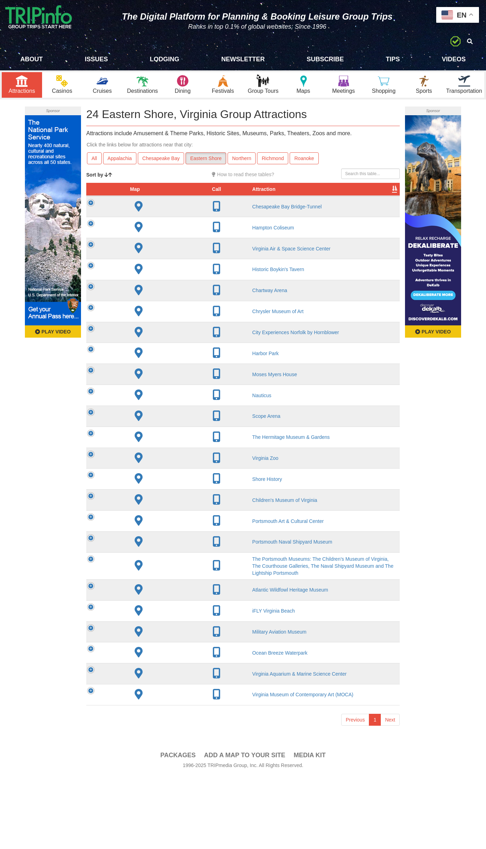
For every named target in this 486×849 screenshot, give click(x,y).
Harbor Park (141, 388)
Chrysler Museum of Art (153, 345)
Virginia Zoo (141, 498)
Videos (454, 59)
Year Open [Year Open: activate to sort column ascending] (238, 195)
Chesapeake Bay (161, 161)
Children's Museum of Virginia (160, 540)
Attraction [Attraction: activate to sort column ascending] (139, 199)
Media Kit (309, 828)
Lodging (164, 59)
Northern (241, 161)
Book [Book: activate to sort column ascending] (355, 199)
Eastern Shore (206, 161)
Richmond (273, 161)
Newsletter (243, 59)
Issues (96, 59)
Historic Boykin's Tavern (154, 294)
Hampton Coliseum (148, 240)
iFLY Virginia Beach (149, 678)
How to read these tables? (243, 177)
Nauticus (137, 429)
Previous (355, 793)
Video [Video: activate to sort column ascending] (328, 199)
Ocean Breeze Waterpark (155, 726)
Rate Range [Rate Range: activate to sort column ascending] (267, 195)
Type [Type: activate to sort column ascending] (295, 199)
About (31, 59)
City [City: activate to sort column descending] (206, 199)
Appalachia (120, 161)
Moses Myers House (150, 408)
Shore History (142, 519)
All (94, 161)
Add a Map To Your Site (244, 828)
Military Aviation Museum (155, 702)
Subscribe (325, 59)
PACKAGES (178, 828)
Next (390, 793)
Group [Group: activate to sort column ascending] (381, 199)
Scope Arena (142, 453)
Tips (393, 59)
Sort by (99, 178)
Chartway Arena (145, 321)
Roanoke (304, 161)
